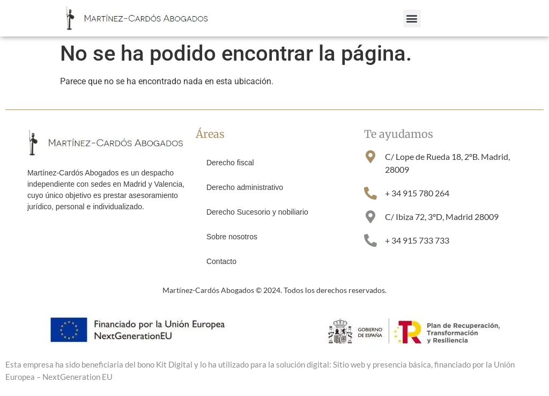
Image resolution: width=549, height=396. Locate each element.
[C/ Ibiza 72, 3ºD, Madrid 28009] (370, 216)
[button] (412, 18)
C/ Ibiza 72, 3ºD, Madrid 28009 (442, 216)
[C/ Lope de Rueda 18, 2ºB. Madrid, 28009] (370, 156)
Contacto (221, 261)
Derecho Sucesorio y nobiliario (257, 212)
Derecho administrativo (244, 187)
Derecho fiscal (230, 162)
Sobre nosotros (231, 236)
